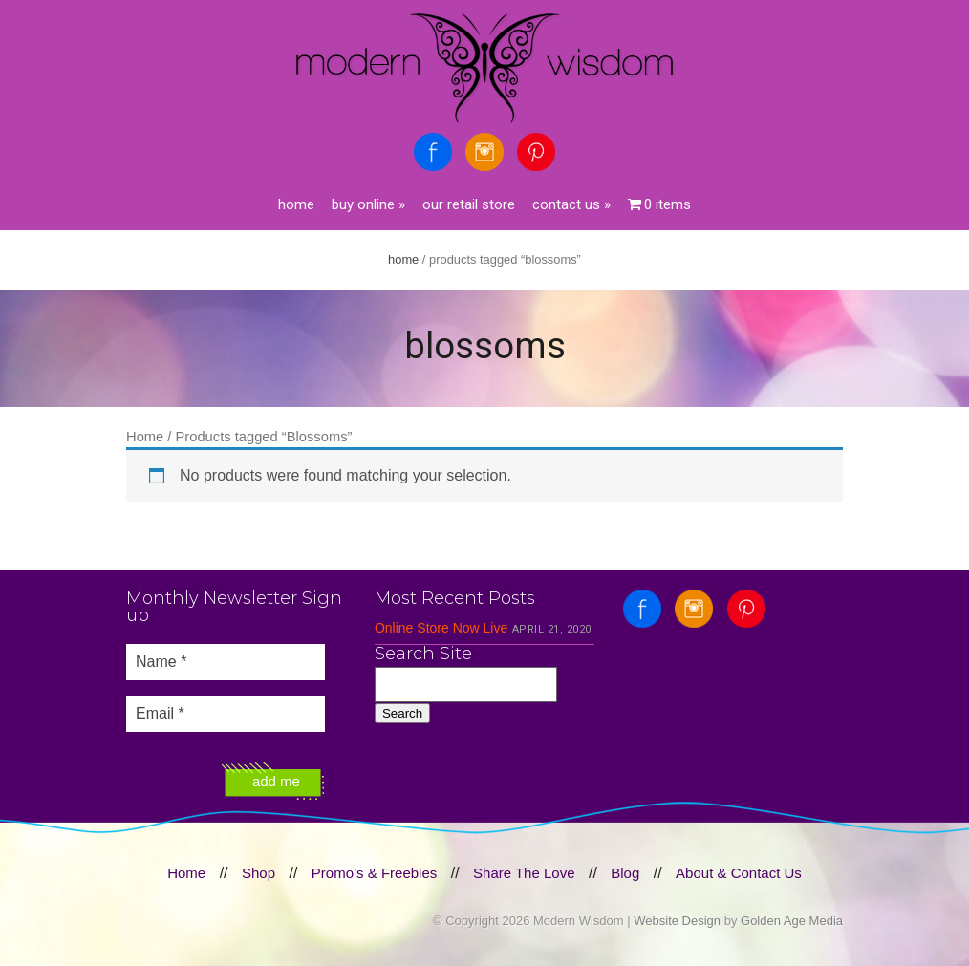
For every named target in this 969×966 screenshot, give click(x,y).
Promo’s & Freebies (374, 873)
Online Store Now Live (441, 627)
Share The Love (523, 873)
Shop (258, 873)
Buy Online (368, 204)
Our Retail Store (468, 204)
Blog (625, 873)
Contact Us (571, 204)
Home (296, 204)
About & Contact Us (739, 873)
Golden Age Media (792, 920)
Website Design (677, 920)
